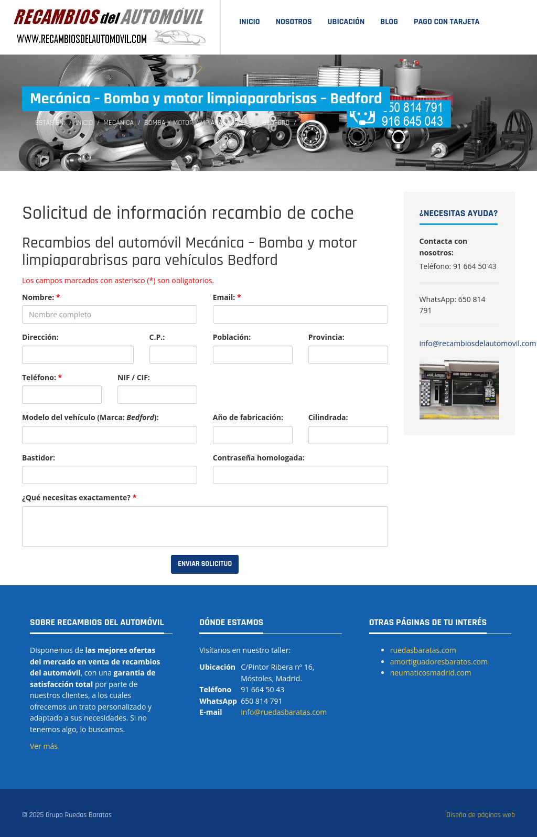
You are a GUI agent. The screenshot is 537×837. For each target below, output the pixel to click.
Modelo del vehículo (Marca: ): (90, 417)
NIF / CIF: (133, 377)
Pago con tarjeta (447, 21)
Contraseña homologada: (259, 458)
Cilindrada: (328, 417)
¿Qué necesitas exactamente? (79, 497)
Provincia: (326, 337)
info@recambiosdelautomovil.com (478, 343)
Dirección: (40, 337)
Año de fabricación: (248, 417)
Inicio (249, 21)
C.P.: (157, 337)
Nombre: (41, 297)
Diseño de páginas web (480, 815)
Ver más (44, 746)
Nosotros (294, 21)
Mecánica (118, 122)
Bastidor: (38, 458)
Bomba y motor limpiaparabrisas (198, 122)
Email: (227, 297)
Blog (389, 21)
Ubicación (346, 21)
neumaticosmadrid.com (430, 673)
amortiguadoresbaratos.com (439, 662)
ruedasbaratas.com (423, 650)
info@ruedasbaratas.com (284, 712)
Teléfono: (42, 377)
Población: (232, 337)
